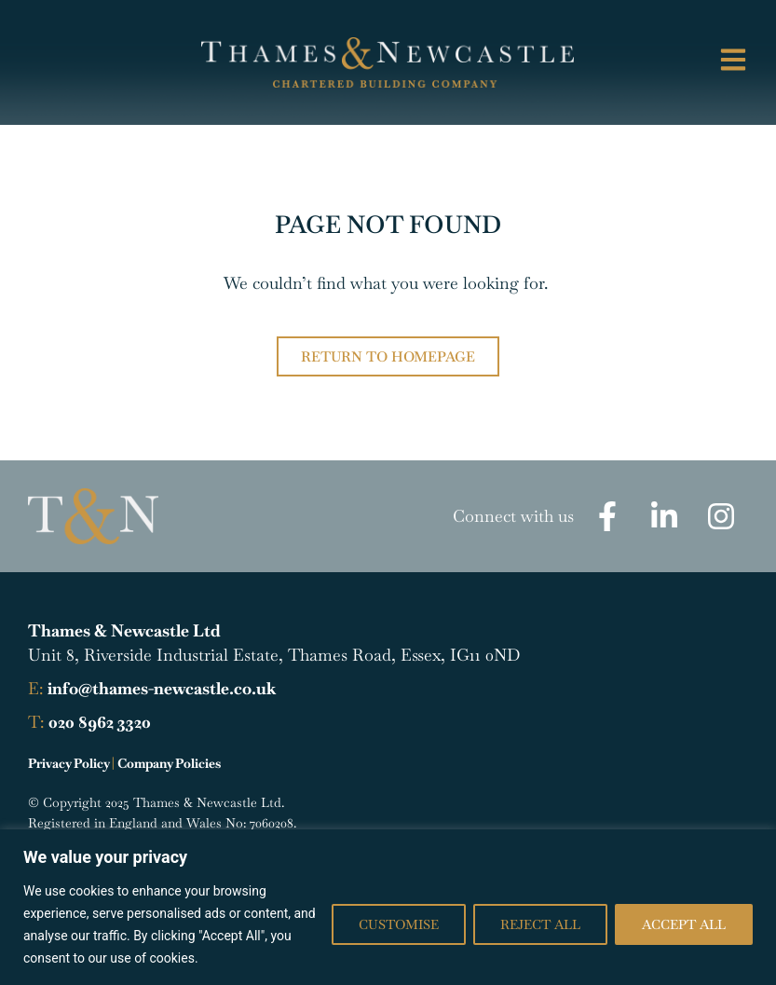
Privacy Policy (68, 763)
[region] (388, 907)
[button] (694, 62)
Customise (399, 924)
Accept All (684, 924)
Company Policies (169, 763)
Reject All (540, 924)
